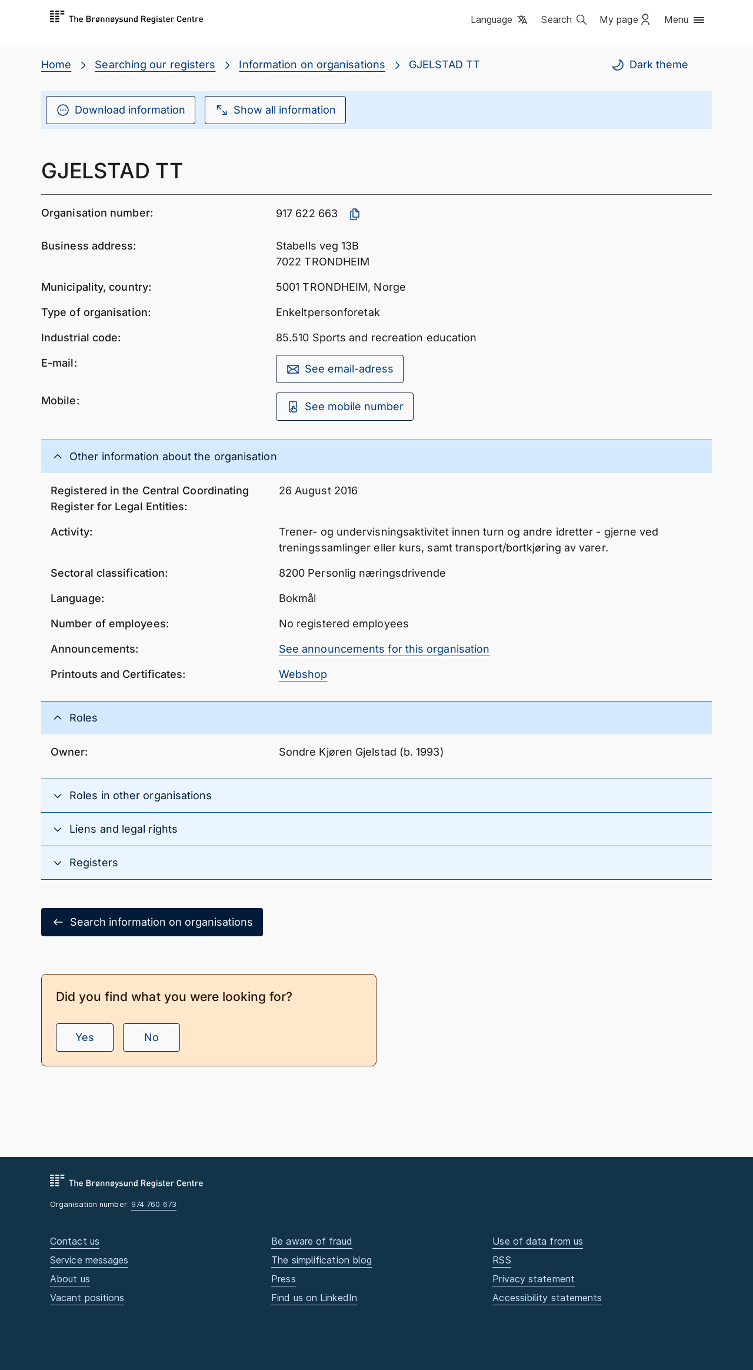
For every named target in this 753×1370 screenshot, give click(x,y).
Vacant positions (87, 1298)
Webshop (303, 674)
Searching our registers (155, 64)
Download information (120, 110)
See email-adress (340, 369)
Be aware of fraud (311, 1241)
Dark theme (649, 65)
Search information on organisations (152, 922)
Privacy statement (533, 1279)
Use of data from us (537, 1241)
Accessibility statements (547, 1298)
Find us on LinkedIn (314, 1298)
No (151, 1037)
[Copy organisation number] (355, 214)
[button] (500, 20)
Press (283, 1279)
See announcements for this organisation (384, 649)
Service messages (89, 1260)
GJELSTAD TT (444, 64)
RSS (501, 1260)
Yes (84, 1037)
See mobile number (345, 407)
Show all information (275, 110)
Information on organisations (312, 64)
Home (56, 64)
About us (70, 1279)
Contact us (74, 1241)
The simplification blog (321, 1260)
